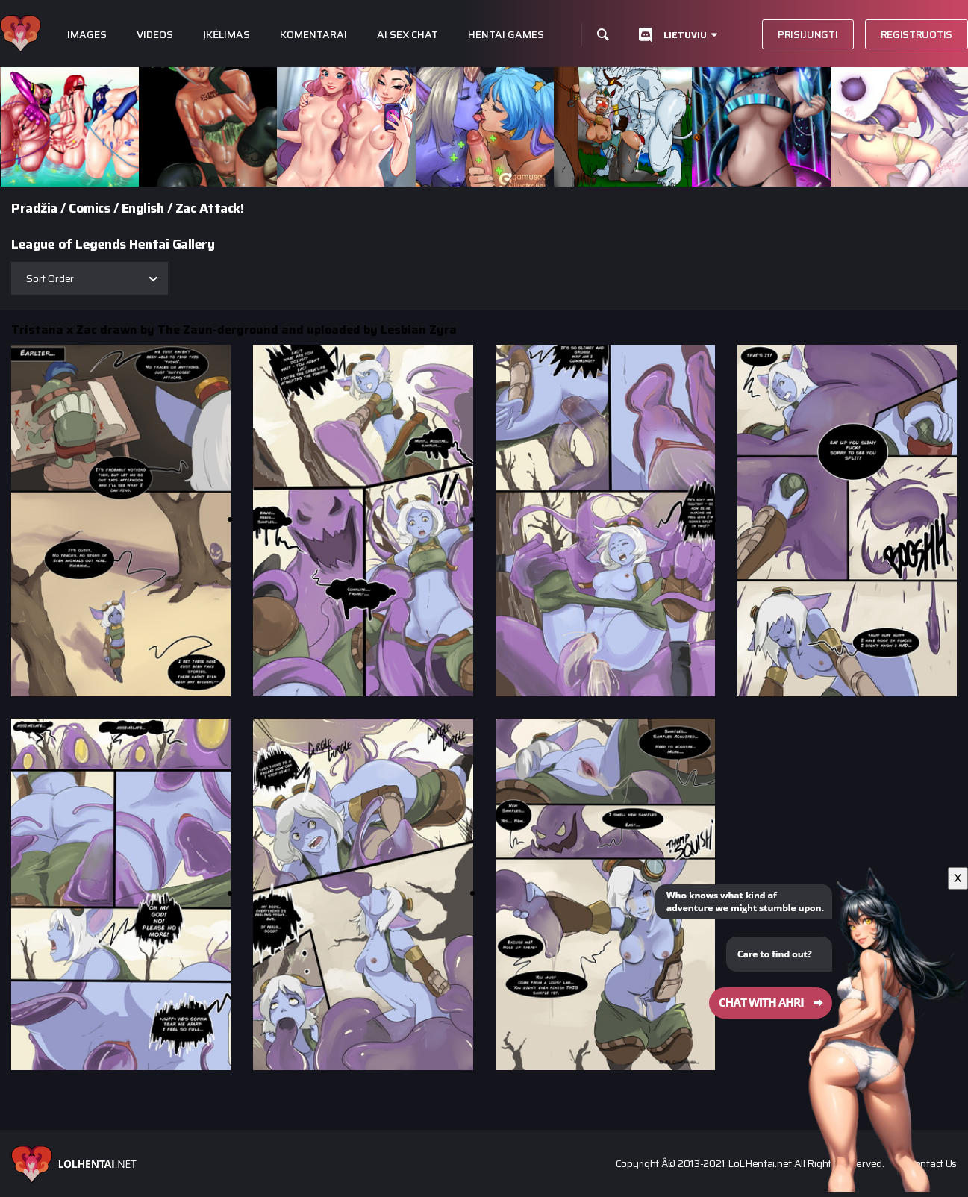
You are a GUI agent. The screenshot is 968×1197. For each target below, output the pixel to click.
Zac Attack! (209, 208)
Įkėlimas (226, 35)
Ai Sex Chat (407, 35)
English (143, 208)
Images (87, 35)
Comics (89, 208)
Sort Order (50, 278)
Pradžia (34, 208)
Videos (155, 35)
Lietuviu (685, 35)
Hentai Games (506, 35)
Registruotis (916, 34)
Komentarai (313, 35)
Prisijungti (808, 34)
